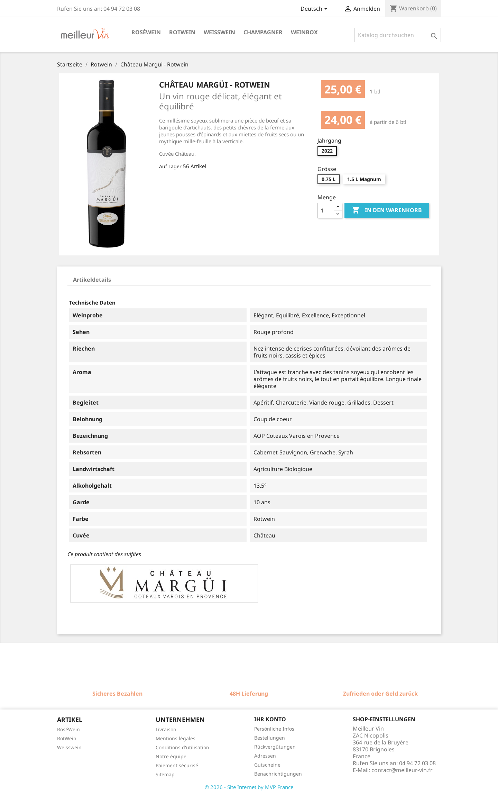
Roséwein (146, 32)
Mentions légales (175, 738)
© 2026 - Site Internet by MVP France (249, 787)
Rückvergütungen (275, 746)
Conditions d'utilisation (182, 747)
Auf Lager (170, 166)
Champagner (263, 32)
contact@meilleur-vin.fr (402, 770)
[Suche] (397, 35)
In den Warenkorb (387, 210)
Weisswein (219, 32)
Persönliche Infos (274, 728)
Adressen (265, 755)
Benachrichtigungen (278, 773)
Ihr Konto (270, 719)
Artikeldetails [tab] (92, 279)
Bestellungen (269, 737)
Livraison (166, 729)
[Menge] (325, 210)
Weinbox (304, 32)
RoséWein (68, 729)
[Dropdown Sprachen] (315, 9)
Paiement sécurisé (177, 765)
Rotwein (182, 32)
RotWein (66, 738)
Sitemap (165, 774)
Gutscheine (267, 764)
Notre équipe (171, 756)
